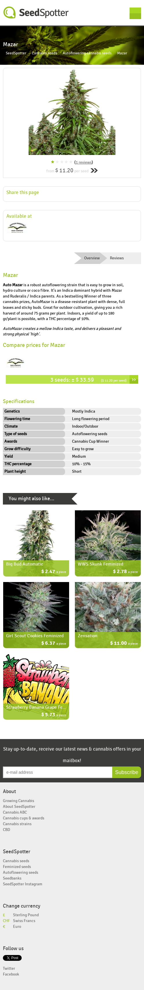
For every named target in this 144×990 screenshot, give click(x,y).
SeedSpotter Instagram (22, 884)
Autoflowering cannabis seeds (87, 53)
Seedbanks (12, 878)
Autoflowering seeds (20, 872)
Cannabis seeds (44, 53)
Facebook (11, 974)
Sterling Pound (26, 915)
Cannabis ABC (15, 812)
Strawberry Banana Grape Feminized (42, 707)
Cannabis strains (17, 823)
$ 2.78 (125, 572)
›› (134, 379)
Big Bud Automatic (24, 564)
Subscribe (126, 772)
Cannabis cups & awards (23, 818)
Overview (92, 258)
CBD (6, 829)
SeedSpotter (36, 12)
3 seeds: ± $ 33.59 (88, 379)
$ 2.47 (53, 572)
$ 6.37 (53, 644)
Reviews (117, 258)
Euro (17, 926)
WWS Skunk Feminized (100, 564)
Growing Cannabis (18, 800)
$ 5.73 (53, 715)
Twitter (9, 968)
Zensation (87, 635)
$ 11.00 (124, 644)
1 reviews (84, 162)
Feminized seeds (17, 866)
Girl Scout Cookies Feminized (35, 635)
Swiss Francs (24, 920)
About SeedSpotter (19, 806)
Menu (135, 13)
